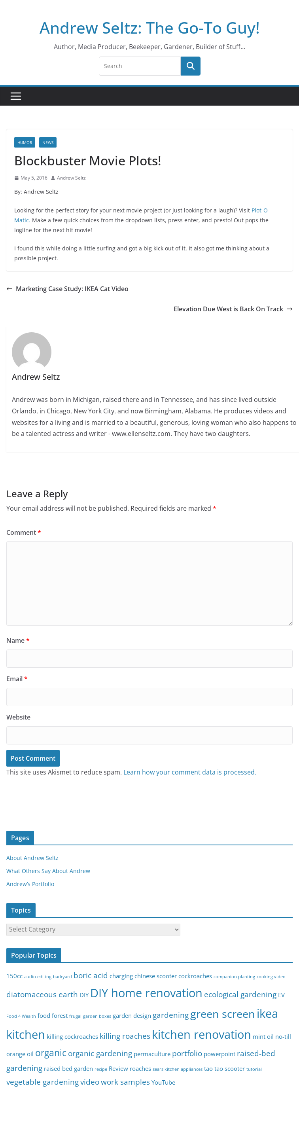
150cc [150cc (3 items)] (14, 976)
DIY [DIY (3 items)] (84, 995)
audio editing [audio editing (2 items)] (37, 976)
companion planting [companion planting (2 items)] (234, 976)
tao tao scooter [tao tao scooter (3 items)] (224, 1068)
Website (18, 717)
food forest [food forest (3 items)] (53, 1015)
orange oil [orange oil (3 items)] (20, 1054)
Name (18, 640)
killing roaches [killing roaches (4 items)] (125, 1035)
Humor (24, 142)
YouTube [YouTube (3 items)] (163, 1082)
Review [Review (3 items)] (118, 1068)
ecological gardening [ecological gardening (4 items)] (240, 994)
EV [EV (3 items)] (281, 995)
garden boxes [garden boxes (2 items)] (97, 1016)
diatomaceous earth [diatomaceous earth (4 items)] (42, 994)
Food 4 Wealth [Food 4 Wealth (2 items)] (21, 1016)
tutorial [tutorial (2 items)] (254, 1069)
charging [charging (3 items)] (121, 976)
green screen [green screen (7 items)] (222, 1013)
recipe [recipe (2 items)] (101, 1069)
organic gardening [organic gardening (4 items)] (100, 1053)
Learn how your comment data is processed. (189, 772)
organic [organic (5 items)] (50, 1053)
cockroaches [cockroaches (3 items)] (195, 976)
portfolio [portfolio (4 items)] (187, 1053)
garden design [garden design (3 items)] (132, 1015)
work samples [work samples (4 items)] (125, 1081)
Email (17, 678)
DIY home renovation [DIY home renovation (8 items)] (146, 993)
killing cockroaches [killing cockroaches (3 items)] (72, 1036)
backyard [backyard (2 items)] (62, 976)
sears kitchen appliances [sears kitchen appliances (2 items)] (177, 1069)
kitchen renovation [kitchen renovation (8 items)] (201, 1034)
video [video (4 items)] (89, 1081)
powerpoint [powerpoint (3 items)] (219, 1054)
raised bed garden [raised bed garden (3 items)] (68, 1068)
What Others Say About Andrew (48, 871)
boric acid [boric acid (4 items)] (91, 975)
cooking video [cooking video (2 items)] (271, 976)
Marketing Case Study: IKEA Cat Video (67, 288)
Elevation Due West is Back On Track (233, 309)
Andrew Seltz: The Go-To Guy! (150, 27)
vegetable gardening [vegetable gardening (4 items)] (42, 1081)
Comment (23, 532)
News (47, 142)
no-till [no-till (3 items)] (283, 1036)
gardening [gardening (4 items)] (171, 1014)
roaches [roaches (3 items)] (140, 1068)
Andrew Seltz (71, 177)
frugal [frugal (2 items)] (75, 1016)
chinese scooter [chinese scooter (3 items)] (155, 976)
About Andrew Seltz (32, 858)
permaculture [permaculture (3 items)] (152, 1054)
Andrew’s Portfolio (30, 884)
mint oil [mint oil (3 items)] (263, 1036)
